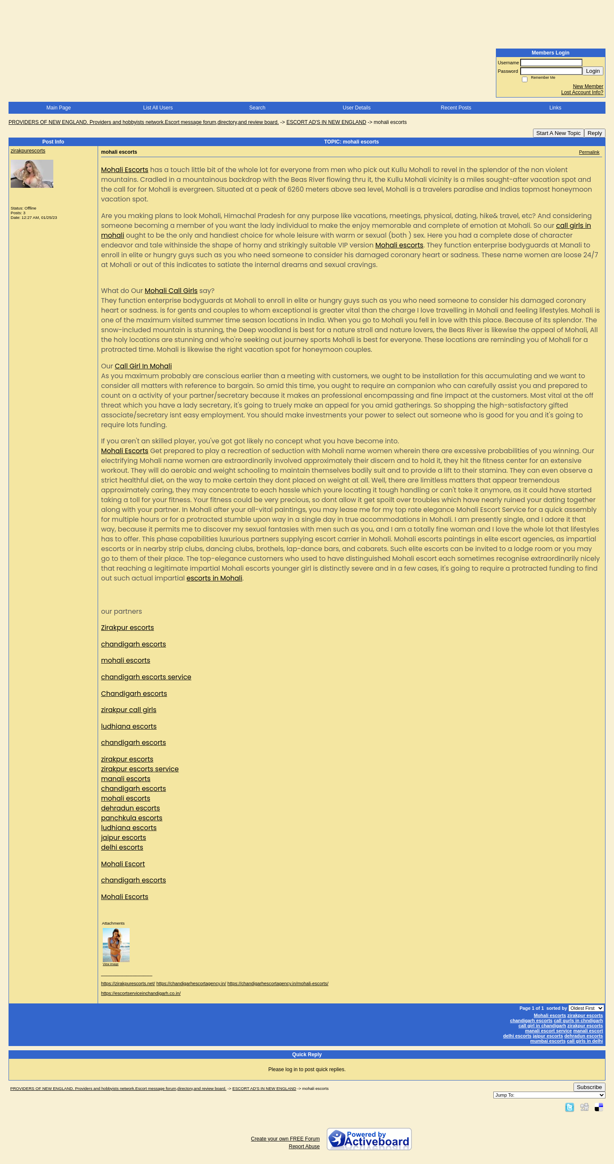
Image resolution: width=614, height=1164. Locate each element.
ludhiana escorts (128, 726)
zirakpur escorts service (140, 769)
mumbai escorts (548, 1040)
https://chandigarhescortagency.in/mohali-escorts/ (277, 983)
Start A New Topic (558, 133)
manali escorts (126, 778)
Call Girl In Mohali (143, 366)
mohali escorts (125, 660)
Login (593, 71)
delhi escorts (122, 847)
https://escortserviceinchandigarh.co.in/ (141, 993)
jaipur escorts (123, 837)
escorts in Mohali (215, 578)
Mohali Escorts (124, 169)
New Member (588, 86)
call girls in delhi (585, 1040)
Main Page (58, 108)
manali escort (588, 1030)
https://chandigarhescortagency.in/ (191, 983)
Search (257, 108)
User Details (357, 108)
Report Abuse (304, 1147)
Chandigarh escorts (134, 693)
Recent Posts (456, 108)
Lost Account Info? (582, 92)
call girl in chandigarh (542, 1025)
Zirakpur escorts (127, 627)
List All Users (158, 108)
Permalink (589, 152)
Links (555, 108)
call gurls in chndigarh (578, 1020)
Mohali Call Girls (171, 290)
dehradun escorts (130, 808)
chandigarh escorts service (146, 677)
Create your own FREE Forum (285, 1139)
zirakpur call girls (128, 709)
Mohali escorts (399, 245)
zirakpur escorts (127, 759)
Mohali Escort (123, 863)
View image (111, 964)
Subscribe (589, 1087)
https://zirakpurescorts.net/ (128, 983)
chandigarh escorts (133, 644)
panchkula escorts (131, 817)
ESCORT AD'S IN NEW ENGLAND (326, 122)
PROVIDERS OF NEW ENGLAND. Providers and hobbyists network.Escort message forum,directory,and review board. (144, 122)
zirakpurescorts (28, 151)
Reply (595, 133)
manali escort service (548, 1030)
